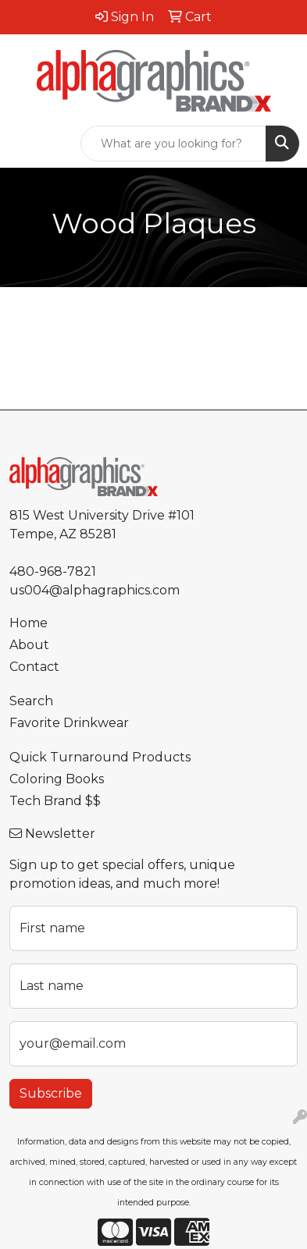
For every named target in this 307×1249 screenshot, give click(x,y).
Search (31, 701)
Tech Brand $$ (55, 800)
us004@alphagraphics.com (94, 590)
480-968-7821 (52, 571)
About (29, 644)
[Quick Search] (173, 143)
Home (28, 623)
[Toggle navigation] (24, 143)
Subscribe (51, 1093)
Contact (34, 666)
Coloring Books (56, 779)
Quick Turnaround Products (100, 757)
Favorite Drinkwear (69, 722)
